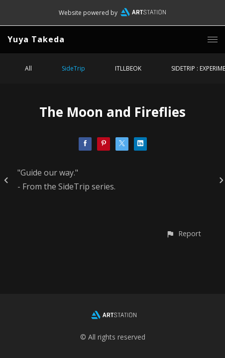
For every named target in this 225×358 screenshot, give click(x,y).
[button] (183, 233)
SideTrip (73, 68)
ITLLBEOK (128, 68)
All (28, 68)
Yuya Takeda (36, 39)
